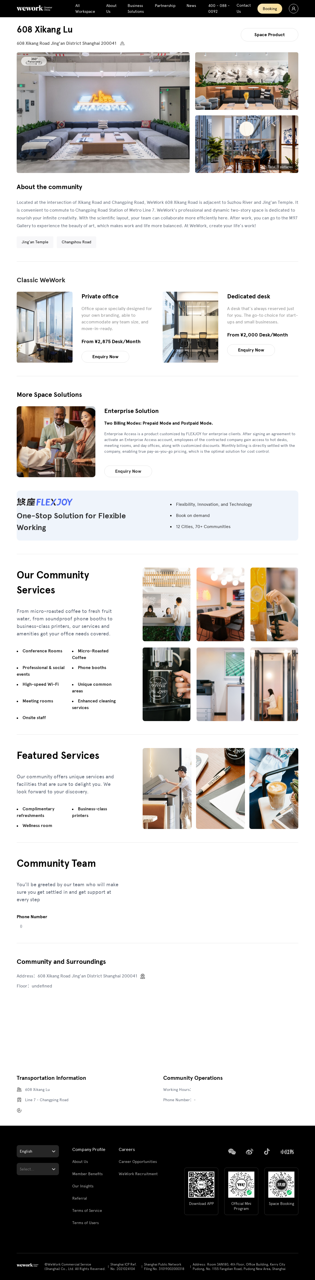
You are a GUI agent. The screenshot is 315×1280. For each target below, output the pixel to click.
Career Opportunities (138, 1161)
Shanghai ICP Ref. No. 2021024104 (123, 1266)
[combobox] (20, 1151)
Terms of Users (85, 1222)
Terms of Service (87, 1210)
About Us (80, 1161)
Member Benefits (87, 1174)
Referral (79, 1198)
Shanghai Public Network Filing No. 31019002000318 (164, 1266)
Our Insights (82, 1186)
